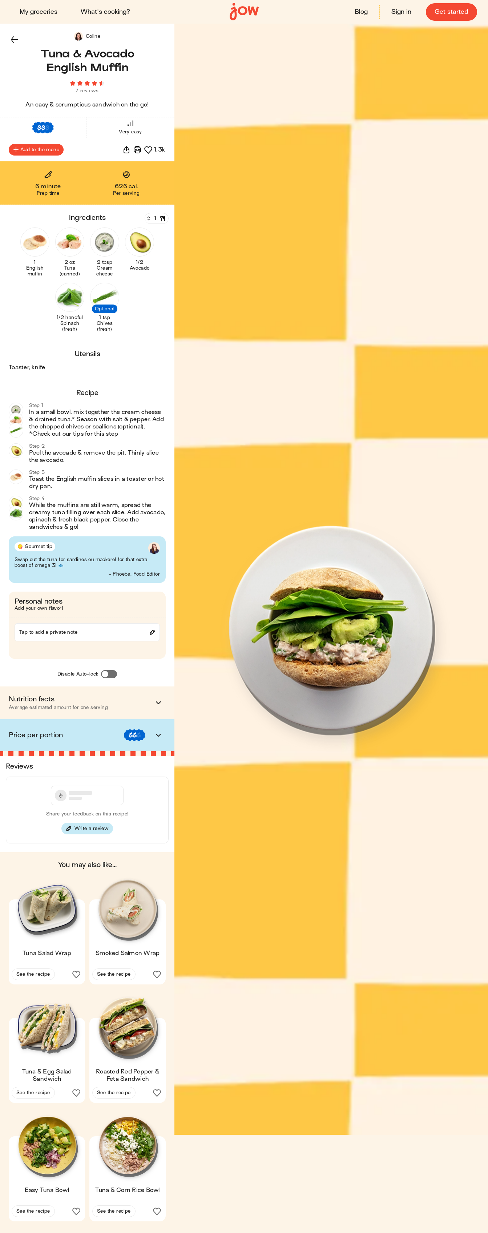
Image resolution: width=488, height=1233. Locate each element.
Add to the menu (36, 153)
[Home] (244, 11)
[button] (14, 39)
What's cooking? (106, 11)
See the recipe (33, 977)
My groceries (39, 11)
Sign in (401, 11)
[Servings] (155, 221)
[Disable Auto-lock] (109, 677)
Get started (451, 11)
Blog (360, 11)
